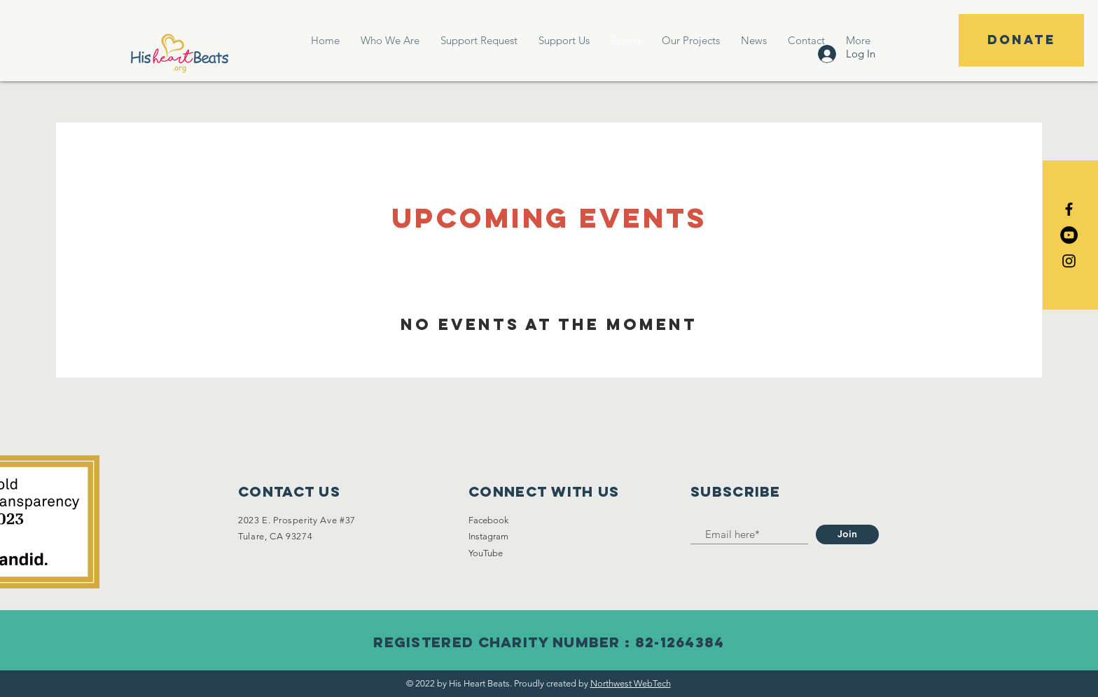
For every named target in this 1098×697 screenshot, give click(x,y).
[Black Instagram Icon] (1069, 261)
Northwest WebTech (630, 683)
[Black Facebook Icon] (1069, 209)
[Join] (847, 534)
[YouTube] (1069, 235)
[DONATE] (1021, 40)
